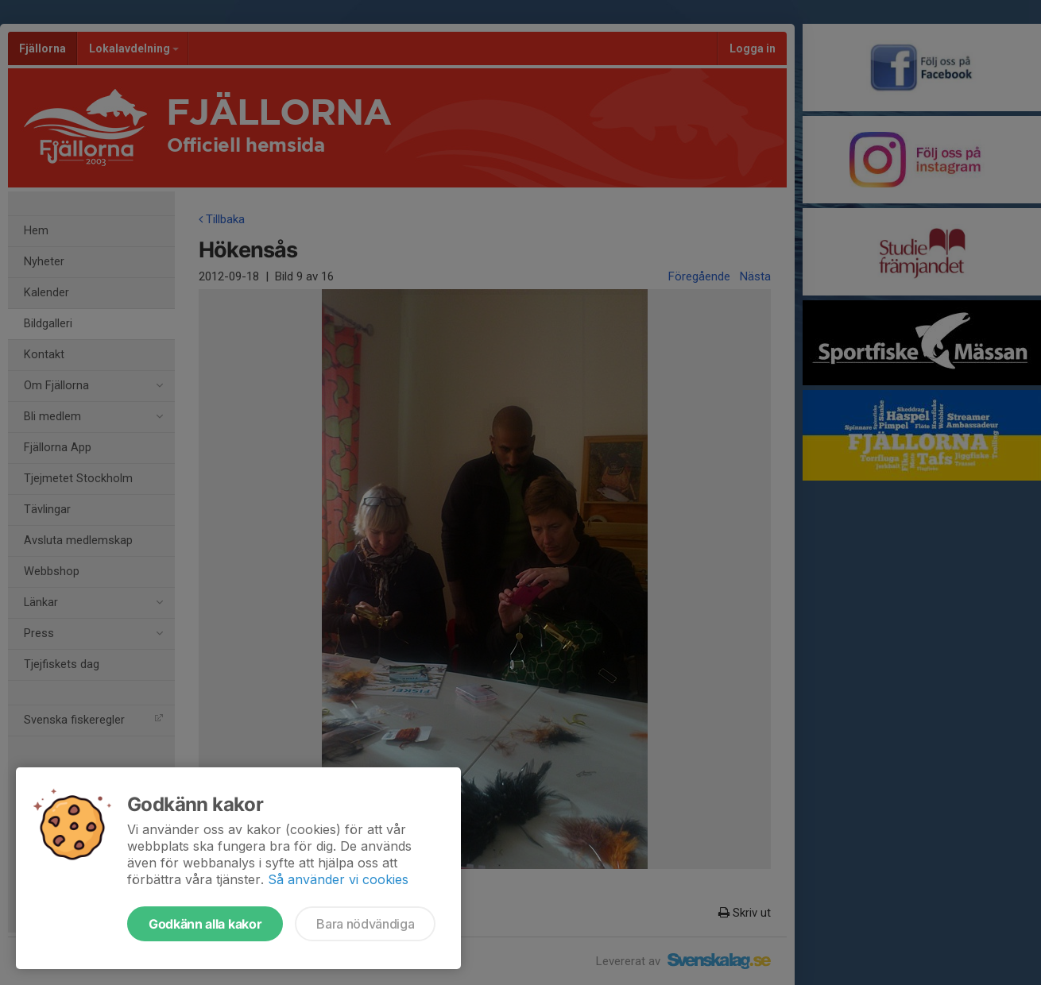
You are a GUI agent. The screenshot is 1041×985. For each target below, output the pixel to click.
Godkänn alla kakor (205, 924)
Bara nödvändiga (365, 924)
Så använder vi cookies (338, 879)
